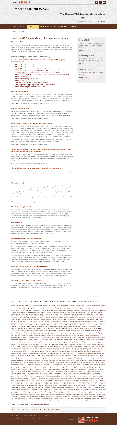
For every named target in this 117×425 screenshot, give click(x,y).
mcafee (33, 353)
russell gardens (15, 378)
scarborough (35, 380)
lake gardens (92, 346)
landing (63, 348)
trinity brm (50, 389)
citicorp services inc (84, 317)
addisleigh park (20, 305)
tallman (89, 385)
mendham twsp (51, 353)
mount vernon (99, 357)
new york (64, 360)
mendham (44, 353)
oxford (74, 364)
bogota (60, 312)
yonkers (56, 400)
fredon (100, 328)
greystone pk (66, 335)
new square (52, 360)
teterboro (18, 387)
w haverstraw (45, 392)
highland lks (22, 341)
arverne (39, 307)
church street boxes (59, 317)
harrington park (59, 337)
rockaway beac (97, 375)
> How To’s (90, 21)
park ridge (34, 366)
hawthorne (53, 339)
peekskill (82, 366)
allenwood (58, 305)
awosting (53, 307)
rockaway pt (40, 376)
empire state (92, 324)
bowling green (79, 312)
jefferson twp (19, 344)
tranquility (34, 389)
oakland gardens (15, 364)
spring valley (66, 383)
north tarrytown (45, 362)
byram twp (19, 316)
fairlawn (65, 326)
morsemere (26, 357)
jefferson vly (36, 344)
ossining (70, 364)
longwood (20, 351)
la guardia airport (70, 346)
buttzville (97, 314)
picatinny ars (61, 367)
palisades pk (22, 366)
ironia (40, 342)
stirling (35, 385)
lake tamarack (57, 348)
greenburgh (24, 335)
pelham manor (93, 366)
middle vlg (88, 353)
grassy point (18, 333)
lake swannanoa (48, 348)
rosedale (73, 376)
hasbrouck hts (96, 337)
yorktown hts (92, 400)
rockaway (89, 375)
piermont (77, 367)
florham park (20, 328)
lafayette (85, 346)
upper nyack (40, 391)
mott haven (48, 357)
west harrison (82, 396)
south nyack (14, 383)
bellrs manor (91, 310)
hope (72, 341)
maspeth (18, 353)
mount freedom (65, 357)
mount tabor (92, 357)
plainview (101, 367)
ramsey (37, 373)
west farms (75, 396)
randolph (50, 373)
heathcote (65, 339)
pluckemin (30, 369)
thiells (42, 387)
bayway (78, 308)
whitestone (80, 398)
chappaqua (80, 316)
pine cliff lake (88, 367)
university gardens (95, 389)
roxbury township (98, 376)
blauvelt (49, 312)
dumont (78, 323)
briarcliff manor (14, 314)
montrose (74, 355)
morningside (86, 355)
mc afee (29, 353)
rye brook (25, 378)
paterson (52, 366)
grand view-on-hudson (67, 332)
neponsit (90, 358)
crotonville (96, 321)
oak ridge (97, 362)
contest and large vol (62, 319)
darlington (20, 323)
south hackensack (100, 382)
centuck (74, 316)
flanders (98, 326)
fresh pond (38, 330)
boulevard (73, 312)
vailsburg (66, 391)
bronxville (46, 314)
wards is (38, 394)
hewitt (70, 339)
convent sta (72, 319)
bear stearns (92, 308)
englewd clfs (99, 324)
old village (53, 364)
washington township (89, 394)
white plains (74, 398)
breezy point (94, 312)
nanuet (85, 358)
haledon (20, 337)
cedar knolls (60, 316)
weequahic (53, 396)
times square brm (69, 387)
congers (54, 319)
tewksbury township (26, 387)
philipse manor (54, 367)
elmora (67, 324)
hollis (57, 341)
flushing (26, 328)
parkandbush (41, 366)
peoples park (101, 366)
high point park (93, 339)
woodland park (22, 400)
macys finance (30, 351)
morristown (19, 357)
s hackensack (32, 378)
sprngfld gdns (83, 383)
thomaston (47, 387)
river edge (32, 375)
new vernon (59, 360)
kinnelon (49, 346)
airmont (34, 305)
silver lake (43, 382)
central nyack (67, 316)
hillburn (28, 341)
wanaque (20, 394)
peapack (58, 366)
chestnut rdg (27, 317)
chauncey (16, 317)
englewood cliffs (21, 326)
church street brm (69, 317)
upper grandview (19, 391)
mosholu (32, 357)
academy (13, 305)
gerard (68, 330)
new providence (28, 360)
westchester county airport (46, 398)
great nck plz (34, 333)
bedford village (42, 310)
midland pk (13, 355)
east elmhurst (84, 323)
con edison (48, 319)
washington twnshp (100, 394)
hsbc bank (94, 341)
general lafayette (61, 330)
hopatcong (68, 341)
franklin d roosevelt (78, 328)
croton (52, 321)
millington (34, 355)
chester (21, 317)
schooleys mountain (58, 380)
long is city (94, 349)
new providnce (36, 360)
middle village (81, 353)
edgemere (32, 324)
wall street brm (83, 392)
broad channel (35, 314)
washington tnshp (78, 394)
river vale (38, 375)
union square (86, 389)
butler (92, 314)
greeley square (81, 333)
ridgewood (13, 375)
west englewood (67, 396)
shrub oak (37, 382)
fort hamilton (51, 328)
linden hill (51, 349)
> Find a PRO (82, 21)
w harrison (38, 392)
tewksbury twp (36, 387)
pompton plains (82, 369)
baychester (60, 308)
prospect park (67, 371)
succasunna (54, 385)
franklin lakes (87, 328)
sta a (103, 383)
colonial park (36, 319)
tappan (94, 385)
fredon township (15, 330)
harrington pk (67, 337)
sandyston (28, 380)
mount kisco (78, 357)
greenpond (36, 335)
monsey (57, 355)
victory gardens (20, 392)
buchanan (73, 314)
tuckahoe (56, 389)
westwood (56, 398)
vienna (26, 392)
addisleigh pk (28, 305)
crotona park (90, 321)
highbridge (100, 339)
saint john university (20, 380)
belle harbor (70, 310)
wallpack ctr (14, 394)
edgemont (38, 324)
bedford (13, 310)
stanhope (18, 385)
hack (91, 335)
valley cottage (77, 391)
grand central (46, 332)
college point (28, 319)
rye (21, 378)
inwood (22, 342)
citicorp (77, 317)
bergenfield (103, 310)
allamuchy (39, 305)
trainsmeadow (27, 389)
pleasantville (24, 369)
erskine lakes (34, 326)
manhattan (80, 351)
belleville (84, 310)
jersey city (47, 344)
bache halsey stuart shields (63, 307)
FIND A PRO (33, 27)
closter (12, 319)
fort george (44, 328)
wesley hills (59, 396)
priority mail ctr (59, 371)
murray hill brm (41, 358)
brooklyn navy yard (59, 314)
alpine (68, 305)
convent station (80, 319)
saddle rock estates (94, 378)
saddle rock (85, 378)
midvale (29, 355)
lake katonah (14, 348)
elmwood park (78, 324)
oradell (58, 364)
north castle (14, 362)
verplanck (93, 391)
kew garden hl (18, 346)
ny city (78, 362)
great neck (41, 333)
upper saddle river (49, 391)
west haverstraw (91, 396)
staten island (24, 385)
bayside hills (72, 308)
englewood (13, 326)
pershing (32, 367)
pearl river (63, 366)
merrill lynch (59, 353)
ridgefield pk (98, 373)
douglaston (68, 323)
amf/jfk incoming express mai (92, 305)
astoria (44, 307)
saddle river (78, 378)
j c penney (67, 342)
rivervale (54, 375)
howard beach (87, 341)
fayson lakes (84, 326)
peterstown (46, 367)
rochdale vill (66, 375)
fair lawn (60, 326)
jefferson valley (28, 344)
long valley (14, 351)
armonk (35, 307)
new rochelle (44, 360)
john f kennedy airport (70, 344)
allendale (53, 305)
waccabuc (58, 392)
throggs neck (60, 387)
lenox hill (90, 348)
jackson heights (75, 342)
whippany (67, 398)
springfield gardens (75, 383)
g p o (43, 330)
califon (24, 316)
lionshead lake (65, 349)
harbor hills (40, 337)
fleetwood (13, 328)
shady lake (98, 380)
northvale (62, 362)
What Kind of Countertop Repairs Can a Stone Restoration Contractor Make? (42, 75)
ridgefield (83, 373)
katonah (89, 344)
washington (51, 394)
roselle (79, 376)
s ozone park (40, 378)
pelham (87, 366)
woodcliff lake (95, 398)
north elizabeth (21, 362)
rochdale (60, 375)
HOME (14, 27)
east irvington (99, 323)
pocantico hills (37, 369)
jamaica (88, 342)
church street (49, 317)
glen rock (87, 330)
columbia (42, 319)
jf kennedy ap (54, 344)
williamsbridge (87, 398)
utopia (61, 391)
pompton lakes (74, 369)
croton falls (58, 321)
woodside (28, 400)
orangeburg (64, 364)
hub (99, 341)
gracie (40, 332)
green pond (88, 333)
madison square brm (45, 351)
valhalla (71, 391)
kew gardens (26, 346)
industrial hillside (16, 342)
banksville (103, 307)
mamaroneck (74, 351)
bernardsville (31, 312)
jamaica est (94, 342)
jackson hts (82, 342)
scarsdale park (49, 380)
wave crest (42, 396)
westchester (36, 398)
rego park (64, 373)
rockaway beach (15, 376)
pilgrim (82, 367)
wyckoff (46, 400)
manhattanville (87, 351)
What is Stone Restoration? (24, 65)
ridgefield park (90, 373)
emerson (85, 324)
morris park (92, 355)
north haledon (29, 362)
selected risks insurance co (87, 380)
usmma (57, 391)
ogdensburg (31, 364)
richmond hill (76, 373)
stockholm (40, 385)
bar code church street (17, 308)
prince (52, 371)
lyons (24, 351)
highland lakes (14, 341)
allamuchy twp (46, 305)
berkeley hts (24, 312)
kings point (43, 346)
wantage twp (32, 394)
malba (68, 351)
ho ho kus (52, 341)
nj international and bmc (99, 360)
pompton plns (90, 369)
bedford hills (35, 310)
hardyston (52, 337)
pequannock (14, 367)
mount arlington (56, 357)
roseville (91, 376)
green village (17, 335)
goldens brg (14, 332)
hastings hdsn (14, 339)
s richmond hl (63, 378)
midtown (19, 355)
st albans (98, 383)
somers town (92, 382)
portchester (18, 371)
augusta (48, 307)
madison (37, 351)
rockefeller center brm (50, 376)
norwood (67, 362)
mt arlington (22, 358)
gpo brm (36, 332)
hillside (42, 341)
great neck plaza (60, 333)
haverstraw (42, 339)
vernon (88, 391)
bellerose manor (78, 310)
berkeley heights (16, 312)
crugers (102, 321)
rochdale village (75, 375)
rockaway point (32, 376)
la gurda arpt (78, 346)
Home (14, 31)
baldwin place (74, 307)
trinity (45, 389)
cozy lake (29, 321)
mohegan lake (51, 355)
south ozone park (22, 383)
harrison (74, 337)
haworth (47, 339)
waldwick (70, 392)
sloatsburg (80, 382)
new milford (20, 360)
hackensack (96, 335)
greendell (30, 335)
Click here (14, 103)
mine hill (44, 355)
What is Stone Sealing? (23, 77)
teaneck (104, 385)
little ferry (78, 349)
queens (97, 371)
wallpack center (99, 392)
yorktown (68, 400)
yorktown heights (75, 400)
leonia (95, 348)
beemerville (63, 310)
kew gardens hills (35, 346)
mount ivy (71, 357)
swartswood (80, 385)
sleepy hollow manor (72, 382)
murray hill (34, 358)
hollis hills (61, 341)
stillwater (31, 385)
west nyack (21, 398)
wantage (25, 394)
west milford (99, 396)
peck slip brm (75, 366)
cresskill (35, 321)
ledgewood (85, 348)
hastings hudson (23, 339)
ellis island (57, 324)
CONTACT (74, 27)
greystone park (58, 335)
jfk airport (60, 344)
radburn (24, 373)
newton (90, 360)
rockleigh (59, 376)
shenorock (31, 382)
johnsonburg (79, 344)
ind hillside (103, 341)
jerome (41, 344)
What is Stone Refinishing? (24, 67)
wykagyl (51, 400)
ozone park (80, 364)
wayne (47, 396)
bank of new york (83, 307)
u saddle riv (79, 389)
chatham (98, 316)
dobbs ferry (51, 323)
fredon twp (23, 330)
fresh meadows (30, 330)
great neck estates (50, 333)
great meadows (26, 333)
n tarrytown (65, 358)
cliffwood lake (100, 317)
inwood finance (29, 342)
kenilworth (94, 344)
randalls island (43, 373)
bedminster (50, 310)
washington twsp (34, 396)
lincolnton (46, 349)
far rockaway (76, 326)
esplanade (41, 326)
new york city (71, 360)
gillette (72, 330)
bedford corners (20, 310)
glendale (93, 330)
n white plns (79, 358)
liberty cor (13, 349)
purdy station (87, 371)
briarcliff (100, 312)
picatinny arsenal (70, 367)
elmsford (72, 324)
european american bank (51, 326)
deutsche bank (44, 323)
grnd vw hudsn (75, 335)
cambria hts (39, 316)
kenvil (12, 346)
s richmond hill (55, 378)
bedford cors (27, 310)
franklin (70, 328)
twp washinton (71, 389)
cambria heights (31, 316)
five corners (92, 326)
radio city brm (30, 373)
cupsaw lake (14, 323)
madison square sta (56, 351)
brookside (67, 314)
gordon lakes (29, 332)
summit (64, 385)
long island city (101, 349)
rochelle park (83, 375)
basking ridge (46, 308)
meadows (38, 353)
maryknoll (13, 353)
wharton (62, 398)
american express (80, 305)
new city (100, 358)
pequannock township (23, 367)
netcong (95, 358)
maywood (24, 353)
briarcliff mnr (22, 314)
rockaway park (24, 376)
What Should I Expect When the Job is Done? (31, 87)
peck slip (69, 366)
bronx (41, 314)
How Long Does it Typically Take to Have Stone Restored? (35, 85)
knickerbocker (61, 346)
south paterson (31, 383)
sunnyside (69, 385)
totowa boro (90, 387)
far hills (70, 326)
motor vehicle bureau (40, 357)
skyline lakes (54, 382)
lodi (89, 349)
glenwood (99, 330)
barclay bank (27, 308)
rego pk (70, 373)
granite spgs (95, 332)
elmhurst (63, 324)
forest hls (38, 328)
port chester (98, 369)
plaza (19, 369)
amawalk (72, 305)
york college (62, 400)
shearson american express (21, 382)
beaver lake (99, 308)
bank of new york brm (94, 307)
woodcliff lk (103, 398)
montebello (68, 355)
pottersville (34, 371)
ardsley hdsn (18, 307)
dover (73, 323)
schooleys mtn (67, 380)
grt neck (82, 335)
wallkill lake (91, 392)
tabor (85, 385)
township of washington (17, 389)
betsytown (37, 312)
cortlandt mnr (23, 321)
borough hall (66, 312)
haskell (102, 337)
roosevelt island (67, 376)
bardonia (33, 308)
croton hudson (72, 321)
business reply (86, 314)
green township (96, 333)
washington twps (24, 396)
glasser (82, 330)
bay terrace (54, 308)
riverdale (43, 375)
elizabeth (44, 324)
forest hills (32, 328)
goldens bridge (21, 332)
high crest (80, 339)
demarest (32, 323)
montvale (80, 355)
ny (75, 362)
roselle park (85, 376)
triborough (40, 389)
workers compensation (38, 400)
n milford (59, 358)
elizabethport (50, 324)
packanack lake (88, 364)
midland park (100, 353)
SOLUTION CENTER (47, 27)
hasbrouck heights (87, 337)
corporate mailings (98, 319)
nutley (71, 362)
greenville (42, 335)
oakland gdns (23, 364)
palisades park (14, 366)
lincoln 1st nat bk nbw (30, 349)
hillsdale (38, 341)
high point (86, 339)
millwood (39, 355)
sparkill (56, 383)
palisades (103, 364)
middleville (93, 353)
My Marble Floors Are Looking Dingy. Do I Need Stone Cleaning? (37, 69)
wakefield (64, 392)
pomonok (49, 369)
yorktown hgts (84, 400)
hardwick (46, 337)
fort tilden (58, 328)
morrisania (13, 357)
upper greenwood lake (30, 391)
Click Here (83, 50)
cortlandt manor (15, 321)
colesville (17, 319)
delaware (26, 323)
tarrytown (98, 385)
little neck (84, 349)
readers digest (57, 373)
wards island (44, 394)
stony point (47, 385)
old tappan (47, 364)
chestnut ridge (35, 317)
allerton (64, 305)
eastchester (26, 324)
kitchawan (54, 346)
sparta (60, 383)
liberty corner (20, 349)
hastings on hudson (33, 339)
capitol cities (53, 316)
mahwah (64, 351)
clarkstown (93, 317)
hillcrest (33, 341)
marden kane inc (96, 351)
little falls (72, 349)
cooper (86, 319)
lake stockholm (39, 348)
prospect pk (74, 371)
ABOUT (22, 27)
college (22, 319)
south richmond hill (41, 383)
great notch (73, 333)
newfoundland (83, 360)
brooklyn (51, 314)
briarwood (28, 314)
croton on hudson (81, 321)
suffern (59, 385)
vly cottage (32, 392)
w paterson (52, 392)
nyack (90, 362)
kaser (85, 344)
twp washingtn (63, 389)
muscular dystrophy (51, 358)
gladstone (77, 330)
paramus (28, 366)
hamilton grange (33, 337)
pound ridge (41, 371)
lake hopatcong (100, 346)
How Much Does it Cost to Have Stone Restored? (32, 83)
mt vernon (28, 358)
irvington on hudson (58, 342)
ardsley (13, 307)
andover (103, 305)
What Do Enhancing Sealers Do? (26, 79)
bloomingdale (55, 312)
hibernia (74, 339)
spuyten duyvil (92, 383)
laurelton (74, 348)
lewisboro (100, 348)
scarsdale (41, 380)
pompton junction (65, 369)
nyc (93, 362)
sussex (74, 385)
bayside (66, 308)
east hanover (91, 323)
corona (91, 319)
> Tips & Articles (100, 21)
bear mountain (84, 308)
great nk (67, 333)
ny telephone (84, 362)
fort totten (64, 328)
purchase (80, 371)
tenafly (13, 387)
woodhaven (14, 400)
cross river (47, 321)
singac (48, 382)
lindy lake (58, 349)
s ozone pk (47, 378)
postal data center (26, 371)
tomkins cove (78, 387)
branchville (87, 312)
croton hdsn (65, 321)
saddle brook (71, 378)
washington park (69, 394)
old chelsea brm (39, 364)
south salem (50, 383)
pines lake (95, 367)
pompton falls (56, 369)
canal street (46, 316)
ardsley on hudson (27, 307)
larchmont (68, 348)
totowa (84, 387)
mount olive (85, 357)
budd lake (79, 314)
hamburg (25, 337)
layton (79, 348)
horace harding (79, 341)
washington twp (16, 396)
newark (77, 360)
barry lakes (39, 308)
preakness (47, 371)
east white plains (18, 324)
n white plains (72, 358)
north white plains (54, 362)
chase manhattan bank (89, 316)
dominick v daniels (60, 323)
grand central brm (55, 332)
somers (86, 382)
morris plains (99, 355)
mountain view (14, 358)
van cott (84, 391)
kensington (101, 344)
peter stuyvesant (39, 367)
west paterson (28, 398)
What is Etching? (21, 81)
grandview (76, 332)
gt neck (87, 335)
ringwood (26, 375)
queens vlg (18, 373)
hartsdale (79, 337)
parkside (47, 366)
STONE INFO (62, 27)
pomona (44, 369)
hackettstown (14, 337)
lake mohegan (30, 348)
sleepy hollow (62, 382)
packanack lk (96, 364)
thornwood (53, 387)
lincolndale (40, 349)
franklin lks (94, 328)
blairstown (43, 312)
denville (37, 323)
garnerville (48, 330)
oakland (103, 362)
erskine (28, 326)
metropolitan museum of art (70, 353)
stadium (13, 385)
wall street (75, 392)
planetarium (14, 369)
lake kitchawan (22, 348)
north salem (37, 362)
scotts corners (76, 380)
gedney (54, 330)
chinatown (42, 317)
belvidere (97, 310)
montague (62, 355)
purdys (92, 371)
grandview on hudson (85, 332)
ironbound (36, 342)
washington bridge (59, 394)
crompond (40, 321)
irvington (45, 342)
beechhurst (56, 310)
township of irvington (99, 387)
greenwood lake (50, 335)
